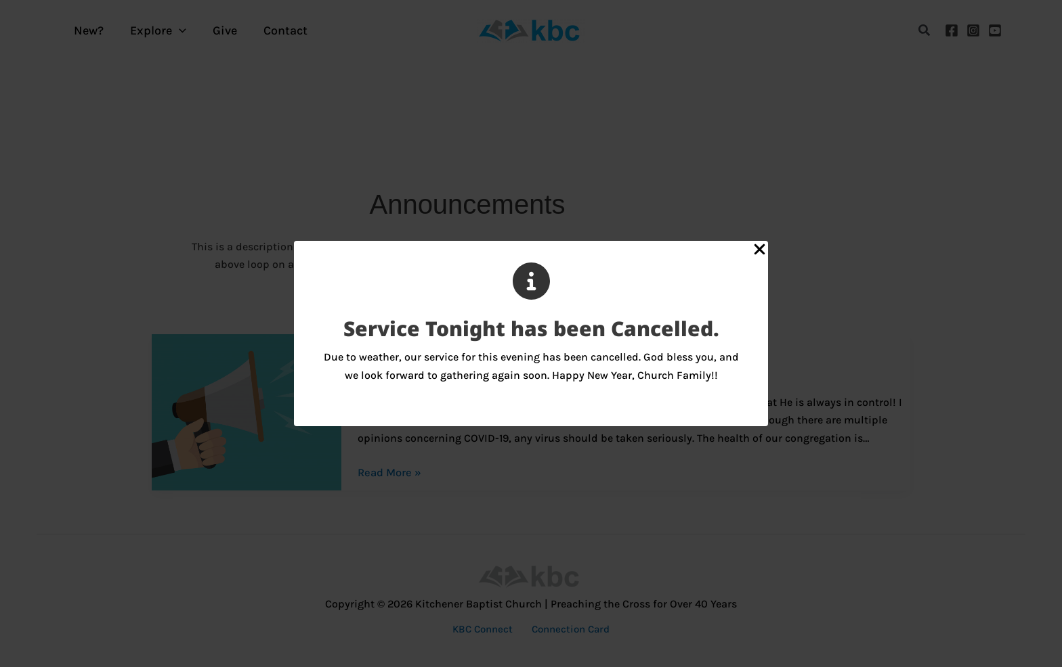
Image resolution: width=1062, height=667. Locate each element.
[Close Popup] (759, 250)
